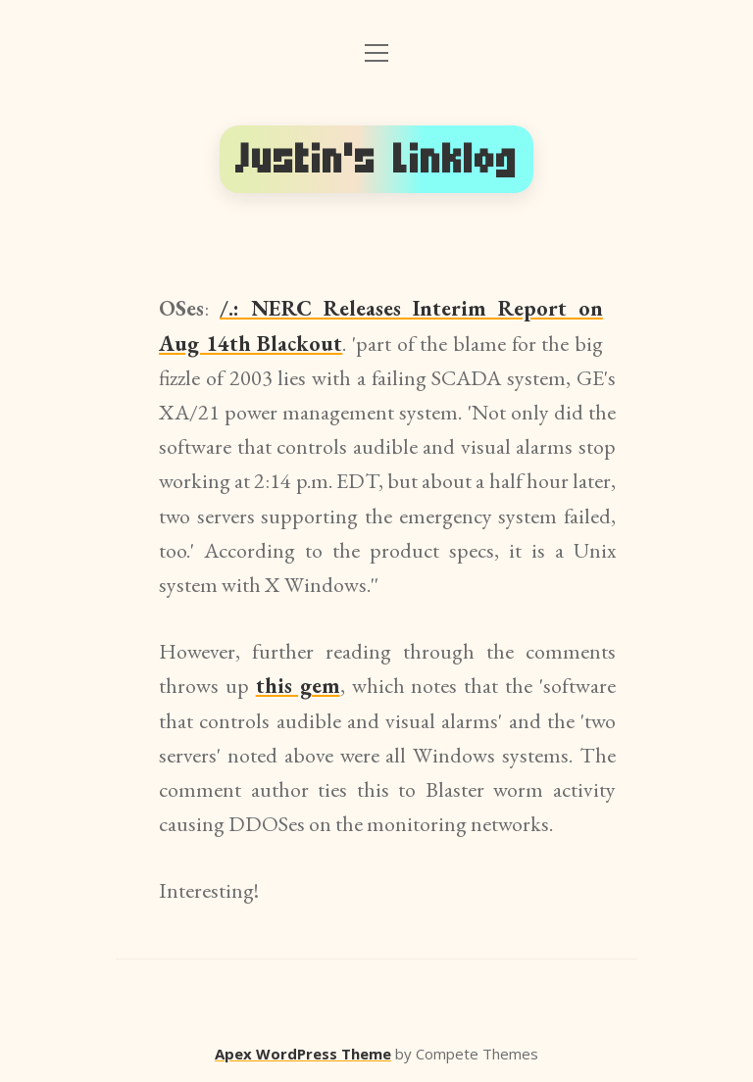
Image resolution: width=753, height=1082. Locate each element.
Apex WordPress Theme (303, 1053)
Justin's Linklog (376, 159)
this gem (298, 685)
